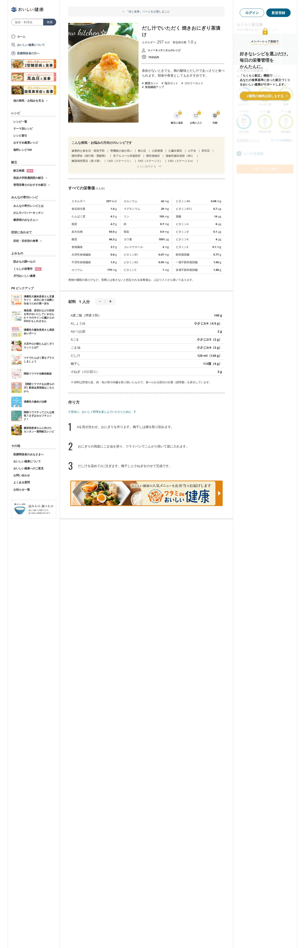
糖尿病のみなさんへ (25, 220)
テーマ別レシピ (23, 128)
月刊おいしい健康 (24, 276)
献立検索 (23, 170)
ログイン (252, 12)
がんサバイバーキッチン (28, 213)
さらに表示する (146, 166)
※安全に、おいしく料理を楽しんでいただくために (100, 412)
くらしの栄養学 (27, 269)
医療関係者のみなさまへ (28, 454)
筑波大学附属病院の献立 (28, 178)
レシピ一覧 (20, 121)
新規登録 (278, 12)
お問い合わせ (21, 475)
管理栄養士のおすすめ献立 (29, 185)
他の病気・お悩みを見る (28, 100)
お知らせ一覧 (21, 489)
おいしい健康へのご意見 (28, 468)
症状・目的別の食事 (25, 241)
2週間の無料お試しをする (265, 96)
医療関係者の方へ (28, 53)
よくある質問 (21, 482)
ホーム (21, 36)
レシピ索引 (20, 135)
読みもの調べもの (24, 261)
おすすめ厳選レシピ (25, 142)
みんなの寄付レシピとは (28, 206)
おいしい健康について (31, 45)
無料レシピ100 (22, 150)
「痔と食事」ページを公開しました (148, 11)
